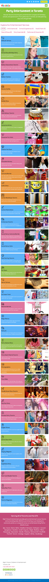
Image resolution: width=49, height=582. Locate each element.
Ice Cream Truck (6, 294)
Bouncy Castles (5, 89)
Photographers (5, 367)
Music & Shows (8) (6, 32)
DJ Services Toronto (7, 222)
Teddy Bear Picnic (6, 488)
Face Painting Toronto (7, 258)
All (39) (3, 29)
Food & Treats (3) (40, 29)
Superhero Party (6, 464)
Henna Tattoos (5, 282)
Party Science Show (7, 343)
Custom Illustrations (7, 210)
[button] (46, 5)
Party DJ (3, 331)
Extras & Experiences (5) (26, 29)
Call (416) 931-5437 (9, 567)
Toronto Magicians (6, 500)
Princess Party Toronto (8, 415)
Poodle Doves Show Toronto (9, 391)
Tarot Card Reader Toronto (9, 476)
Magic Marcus (5, 319)
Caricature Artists (6, 125)
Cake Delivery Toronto (7, 113)
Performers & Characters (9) (35, 32)
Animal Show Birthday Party (9, 53)
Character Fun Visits (7, 137)
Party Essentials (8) (19, 32)
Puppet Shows (5, 427)
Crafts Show (4, 186)
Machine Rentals (6, 306)
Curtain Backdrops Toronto (9, 198)
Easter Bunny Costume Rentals (10, 234)
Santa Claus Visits (6, 439)
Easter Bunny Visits (7, 246)
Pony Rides (4, 379)
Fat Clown (4, 270)
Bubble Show (5, 101)
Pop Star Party (5, 403)
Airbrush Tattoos (6, 40)
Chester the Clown (6, 149)
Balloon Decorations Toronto (9, 65)
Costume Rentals (6, 173)
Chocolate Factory (6, 161)
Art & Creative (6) (12, 29)
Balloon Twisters (6, 77)
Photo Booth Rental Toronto (9, 355)
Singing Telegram (6, 452)
